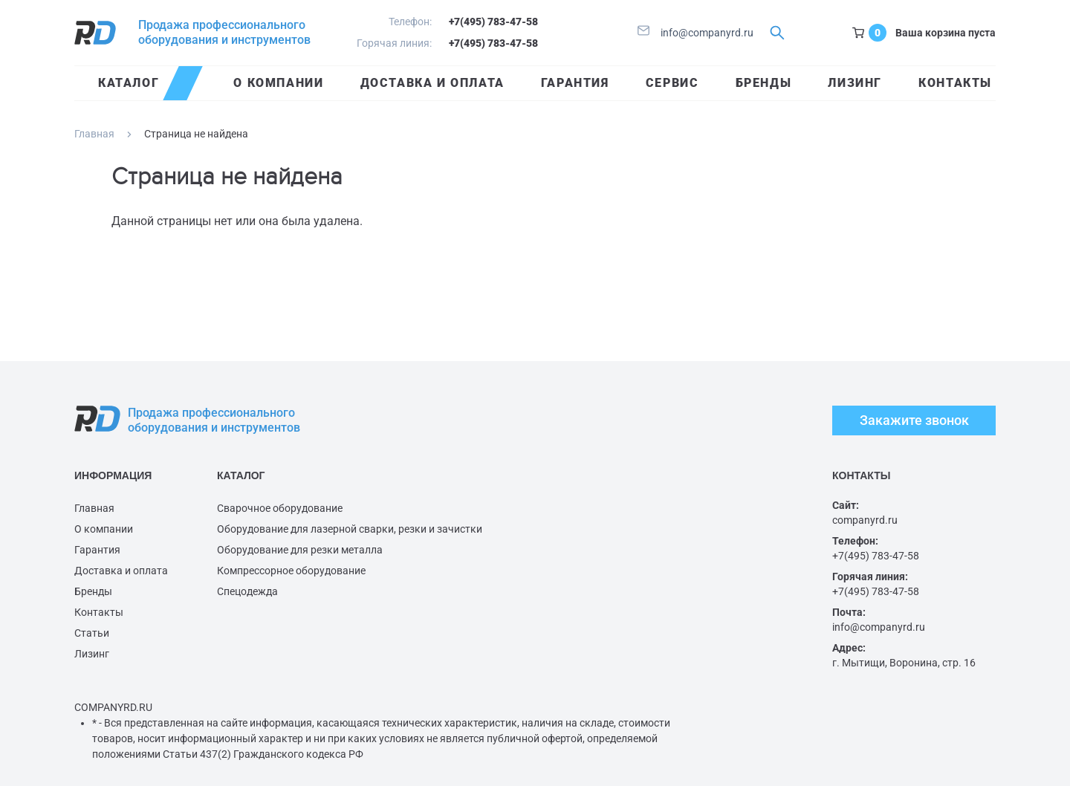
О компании (103, 529)
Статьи (91, 633)
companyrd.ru (865, 520)
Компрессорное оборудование (291, 570)
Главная (94, 134)
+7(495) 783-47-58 (493, 21)
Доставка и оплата (121, 570)
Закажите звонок (914, 420)
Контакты (98, 612)
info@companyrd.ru (695, 33)
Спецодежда (247, 591)
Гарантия (97, 550)
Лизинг (91, 654)
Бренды (93, 591)
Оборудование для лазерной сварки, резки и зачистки (349, 529)
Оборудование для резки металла (300, 550)
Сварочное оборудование (280, 508)
